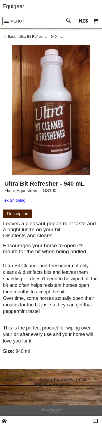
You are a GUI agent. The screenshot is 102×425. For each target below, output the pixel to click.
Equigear (13, 6)
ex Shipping (14, 200)
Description (17, 213)
